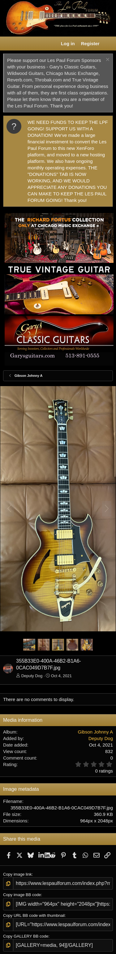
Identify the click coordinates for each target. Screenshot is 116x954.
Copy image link (17, 874)
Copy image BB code (22, 894)
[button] (8, 44)
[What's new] (109, 43)
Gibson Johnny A (95, 731)
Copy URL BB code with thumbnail (34, 915)
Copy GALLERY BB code (25, 936)
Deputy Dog (32, 675)
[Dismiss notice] (107, 60)
